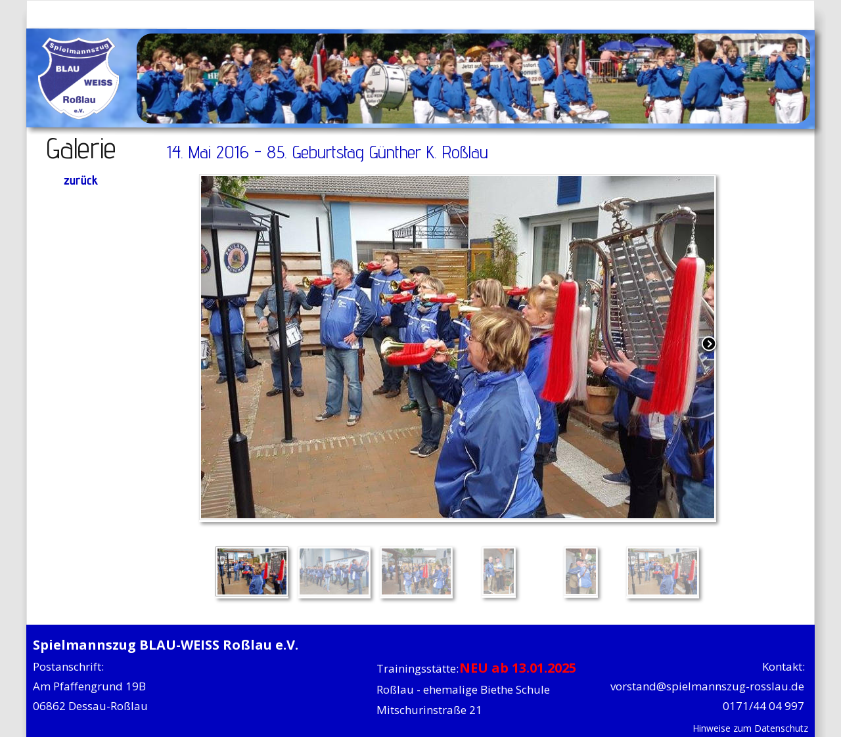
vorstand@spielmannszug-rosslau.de (707, 686)
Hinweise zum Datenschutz (750, 728)
